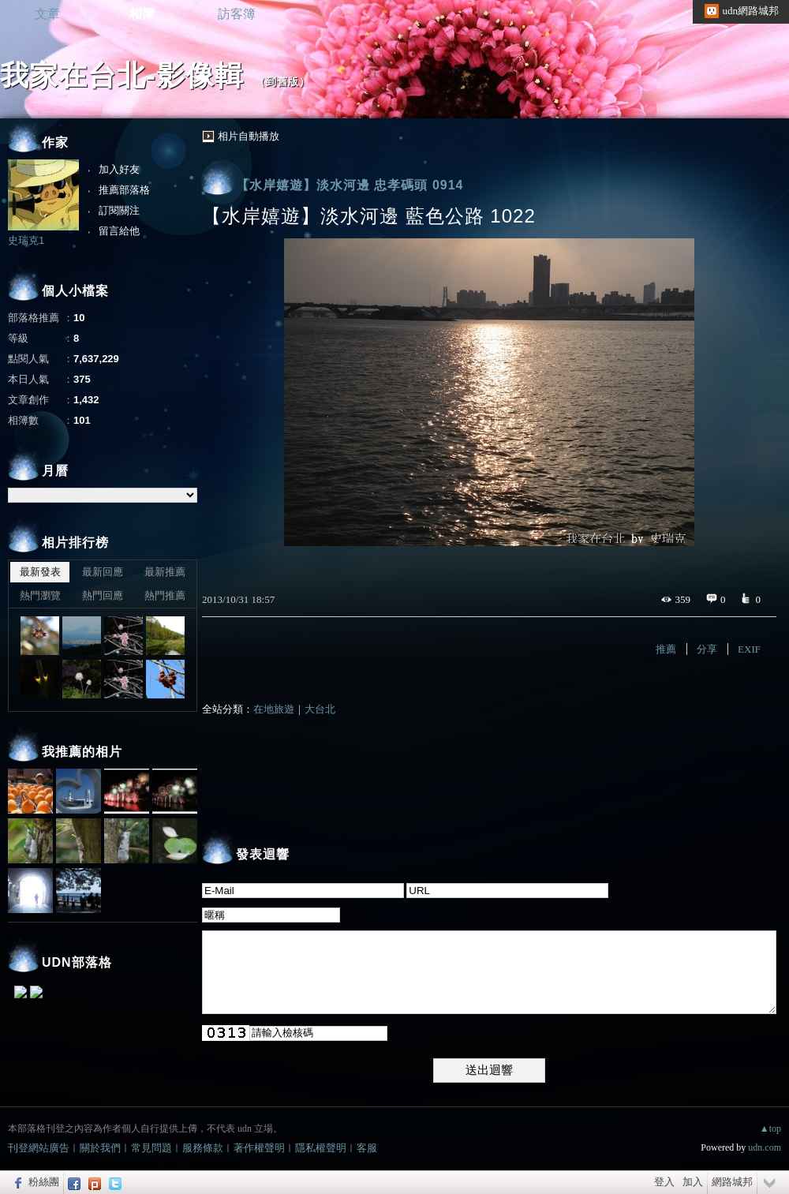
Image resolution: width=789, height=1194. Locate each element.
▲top (770, 1128)
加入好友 (119, 169)
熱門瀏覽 (40, 595)
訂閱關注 (119, 210)
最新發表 (40, 572)
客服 (367, 1148)
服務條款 (202, 1148)
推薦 (666, 649)
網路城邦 (732, 1182)
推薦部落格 (124, 190)
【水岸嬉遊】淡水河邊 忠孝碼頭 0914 (349, 185)
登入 (664, 1182)
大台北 (320, 709)
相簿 (142, 14)
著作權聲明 (259, 1148)
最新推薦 (164, 572)
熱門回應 (102, 595)
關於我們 (100, 1148)
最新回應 (102, 572)
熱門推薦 (164, 595)
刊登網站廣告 (38, 1148)
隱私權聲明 (320, 1148)
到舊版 (282, 82)
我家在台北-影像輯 (122, 75)
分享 (707, 649)
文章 (47, 14)
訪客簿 (237, 14)
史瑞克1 (26, 240)
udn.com (764, 1147)
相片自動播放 (248, 136)
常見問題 (151, 1148)
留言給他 (119, 231)
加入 (692, 1182)
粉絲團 (43, 1182)
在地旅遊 (273, 709)
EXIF (749, 649)
